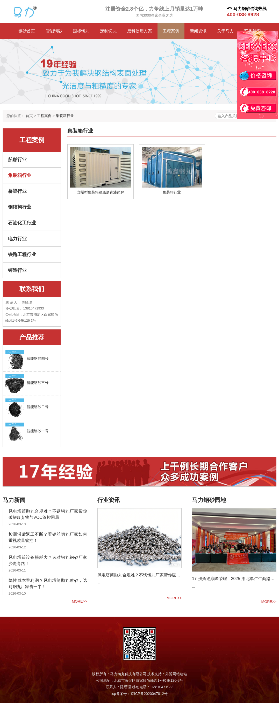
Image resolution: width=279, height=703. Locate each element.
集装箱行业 (65, 116)
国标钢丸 (81, 31)
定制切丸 (108, 31)
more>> (79, 601)
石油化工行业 (22, 222)
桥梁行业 (17, 191)
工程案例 (171, 31)
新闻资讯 (198, 31)
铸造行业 (17, 270)
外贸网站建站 (176, 674)
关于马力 (225, 31)
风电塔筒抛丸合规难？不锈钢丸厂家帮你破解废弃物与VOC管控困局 (48, 514)
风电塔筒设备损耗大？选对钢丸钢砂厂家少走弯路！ (48, 560)
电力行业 (17, 238)
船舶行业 (17, 159)
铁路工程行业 (22, 254)
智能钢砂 (54, 31)
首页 (29, 116)
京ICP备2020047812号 (149, 694)
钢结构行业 (19, 207)
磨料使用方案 (139, 31)
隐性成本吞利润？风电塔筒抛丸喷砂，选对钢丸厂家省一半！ (48, 583)
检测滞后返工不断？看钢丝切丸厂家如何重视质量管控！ (48, 537)
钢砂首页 (26, 31)
